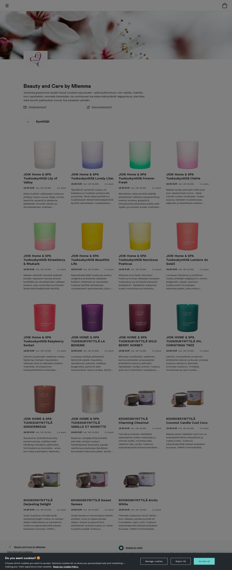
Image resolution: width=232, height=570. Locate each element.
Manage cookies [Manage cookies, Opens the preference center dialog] (154, 564)
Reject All (181, 564)
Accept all (204, 564)
